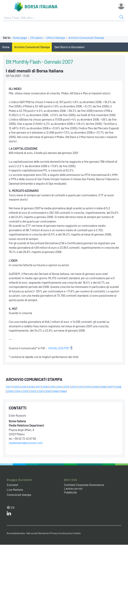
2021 (8, 387)
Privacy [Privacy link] (54, 533)
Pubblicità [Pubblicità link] (70, 492)
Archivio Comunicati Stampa (86, 37)
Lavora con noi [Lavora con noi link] (73, 488)
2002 (33, 391)
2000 (48, 391)
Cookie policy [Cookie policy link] (65, 533)
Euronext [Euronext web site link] (12, 485)
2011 (80, 387)
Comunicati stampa (19, 494)
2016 (45, 387)
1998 (63, 391)
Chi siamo (36, 37)
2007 (111, 387)
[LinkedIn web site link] (9, 514)
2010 (87, 387)
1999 (56, 391)
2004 (18, 391)
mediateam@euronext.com (26, 443)
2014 (59, 387)
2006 (118, 387)
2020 (16, 387)
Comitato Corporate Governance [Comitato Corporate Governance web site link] (84, 485)
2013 (66, 387)
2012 (74, 387)
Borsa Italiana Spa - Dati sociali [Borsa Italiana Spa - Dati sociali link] (22, 533)
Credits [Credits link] (77, 533)
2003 (25, 391)
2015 (52, 387)
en (12, 507)
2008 (103, 387)
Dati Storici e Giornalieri (69, 47)
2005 (10, 391)
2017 (38, 387)
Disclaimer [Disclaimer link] (44, 533)
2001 (41, 391)
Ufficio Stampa (55, 37)
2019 (23, 387)
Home (6, 47)
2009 (95, 387)
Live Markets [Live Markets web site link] (15, 489)
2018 (31, 387)
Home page (20, 37)
